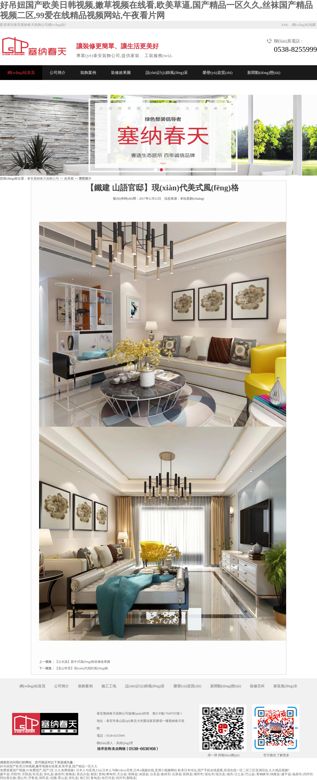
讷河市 (120, 778)
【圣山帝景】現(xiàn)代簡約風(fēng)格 (81, 668)
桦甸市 (111, 774)
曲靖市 (59, 774)
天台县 (122, 774)
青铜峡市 (262, 774)
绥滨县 (220, 774)
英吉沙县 (83, 774)
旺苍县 (37, 774)
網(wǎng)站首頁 (21, 73)
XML (285, 25)
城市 (230, 774)
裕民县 (44, 778)
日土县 (239, 774)
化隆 (53, 778)
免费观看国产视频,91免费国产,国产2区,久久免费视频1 (37, 770)
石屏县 (176, 774)
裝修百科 (257, 686)
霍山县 (62, 778)
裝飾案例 (88, 73)
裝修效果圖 (121, 73)
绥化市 (209, 774)
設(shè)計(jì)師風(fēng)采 (167, 73)
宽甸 (102, 774)
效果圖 (69, 178)
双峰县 (133, 774)
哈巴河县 (108, 778)
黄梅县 (70, 774)
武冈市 (308, 774)
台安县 (155, 774)
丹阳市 (15, 774)
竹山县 (250, 774)
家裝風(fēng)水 (285, 686)
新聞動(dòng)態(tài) (263, 73)
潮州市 (198, 774)
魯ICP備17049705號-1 (167, 713)
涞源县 (143, 774)
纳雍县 (275, 774)
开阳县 (26, 774)
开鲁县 (33, 778)
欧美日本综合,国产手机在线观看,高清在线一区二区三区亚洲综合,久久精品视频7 (234, 770)
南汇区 (84, 778)
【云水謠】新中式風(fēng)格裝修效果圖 (82, 662)
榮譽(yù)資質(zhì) (217, 73)
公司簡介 (58, 73)
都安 (94, 774)
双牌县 (187, 774)
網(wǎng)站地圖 (304, 25)
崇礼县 (48, 774)
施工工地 (108, 686)
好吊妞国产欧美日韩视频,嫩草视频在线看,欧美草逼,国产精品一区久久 (48, 766)
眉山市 (22, 778)
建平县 (5, 774)
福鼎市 (297, 774)
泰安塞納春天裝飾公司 (43, 178)
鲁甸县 (95, 778)
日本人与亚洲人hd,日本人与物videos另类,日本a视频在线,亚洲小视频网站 (126, 770)
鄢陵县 (131, 778)
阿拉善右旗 (8, 778)
